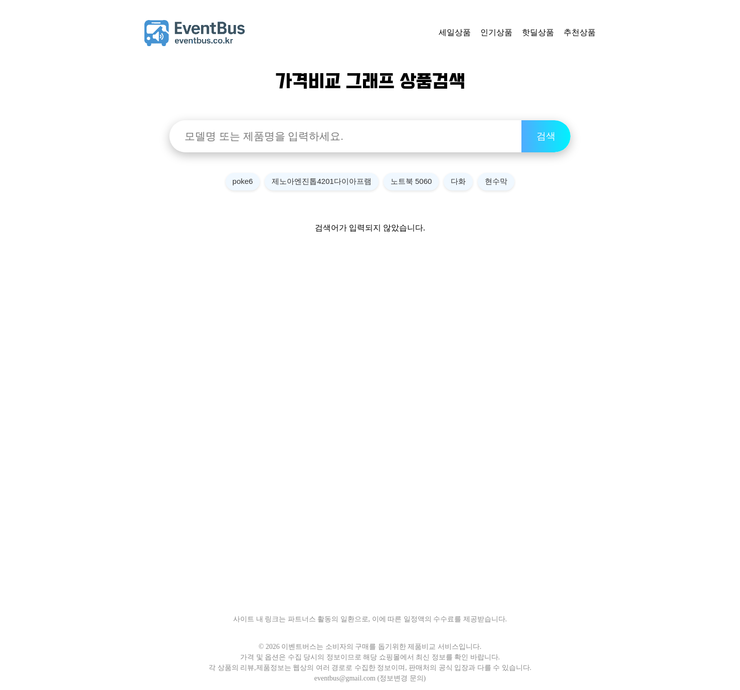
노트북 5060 (411, 181)
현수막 (496, 181)
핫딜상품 (538, 32)
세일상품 (455, 32)
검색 (546, 136)
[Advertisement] (370, 432)
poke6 (243, 181)
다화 (458, 181)
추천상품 (580, 32)
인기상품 (496, 32)
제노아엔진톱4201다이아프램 (321, 181)
